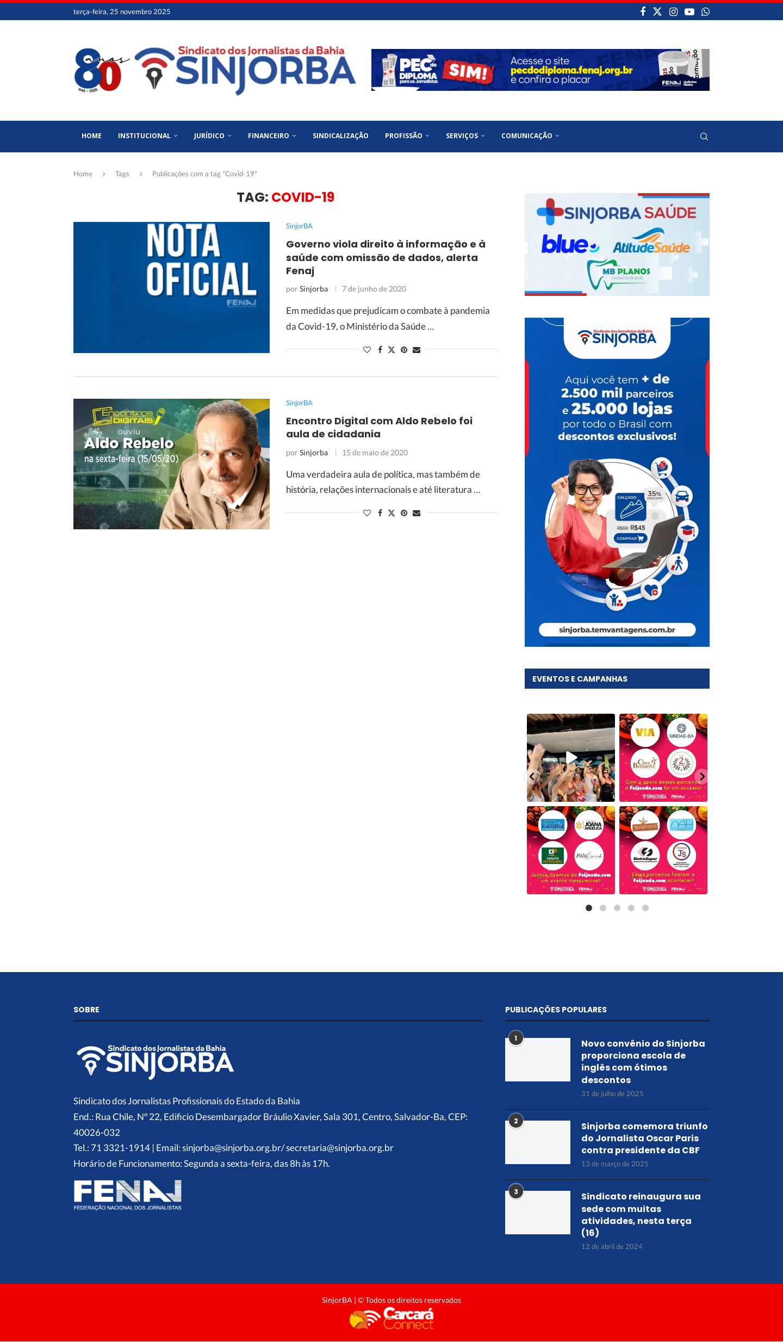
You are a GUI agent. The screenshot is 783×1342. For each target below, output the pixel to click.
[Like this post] (367, 349)
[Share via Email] (416, 349)
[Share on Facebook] (380, 349)
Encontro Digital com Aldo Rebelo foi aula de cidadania (379, 427)
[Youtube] (689, 11)
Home (92, 135)
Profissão (403, 135)
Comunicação (526, 135)
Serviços (462, 135)
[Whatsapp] (705, 11)
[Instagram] (673, 11)
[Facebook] (642, 11)
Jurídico (209, 135)
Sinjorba (314, 288)
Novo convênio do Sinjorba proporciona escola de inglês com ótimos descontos (643, 1061)
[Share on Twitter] (391, 349)
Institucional (144, 135)
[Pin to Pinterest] (404, 349)
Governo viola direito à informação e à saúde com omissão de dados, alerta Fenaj (386, 257)
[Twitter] (657, 11)
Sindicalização (341, 135)
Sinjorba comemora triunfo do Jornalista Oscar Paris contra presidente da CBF (644, 1138)
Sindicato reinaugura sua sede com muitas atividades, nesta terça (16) (641, 1214)
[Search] (704, 136)
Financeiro (268, 135)
